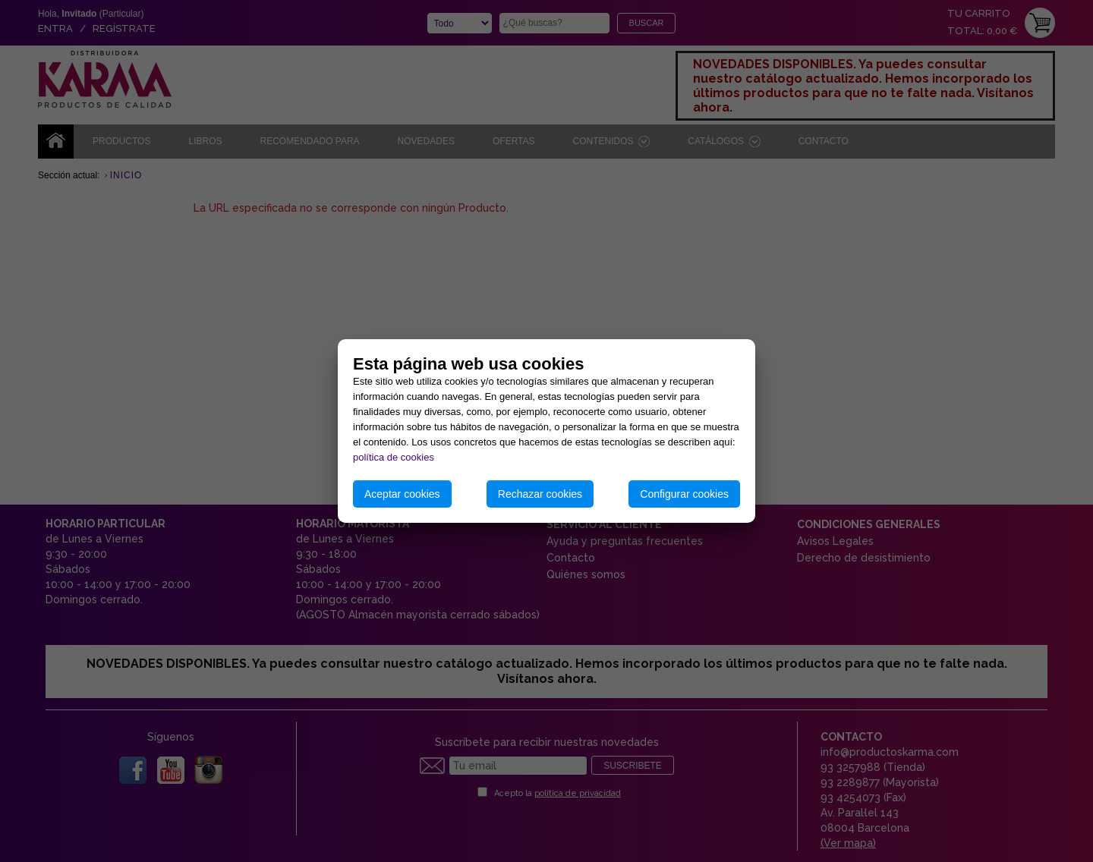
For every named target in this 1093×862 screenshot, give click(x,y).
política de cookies (393, 457)
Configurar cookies (684, 494)
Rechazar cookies (540, 494)
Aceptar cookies (402, 494)
